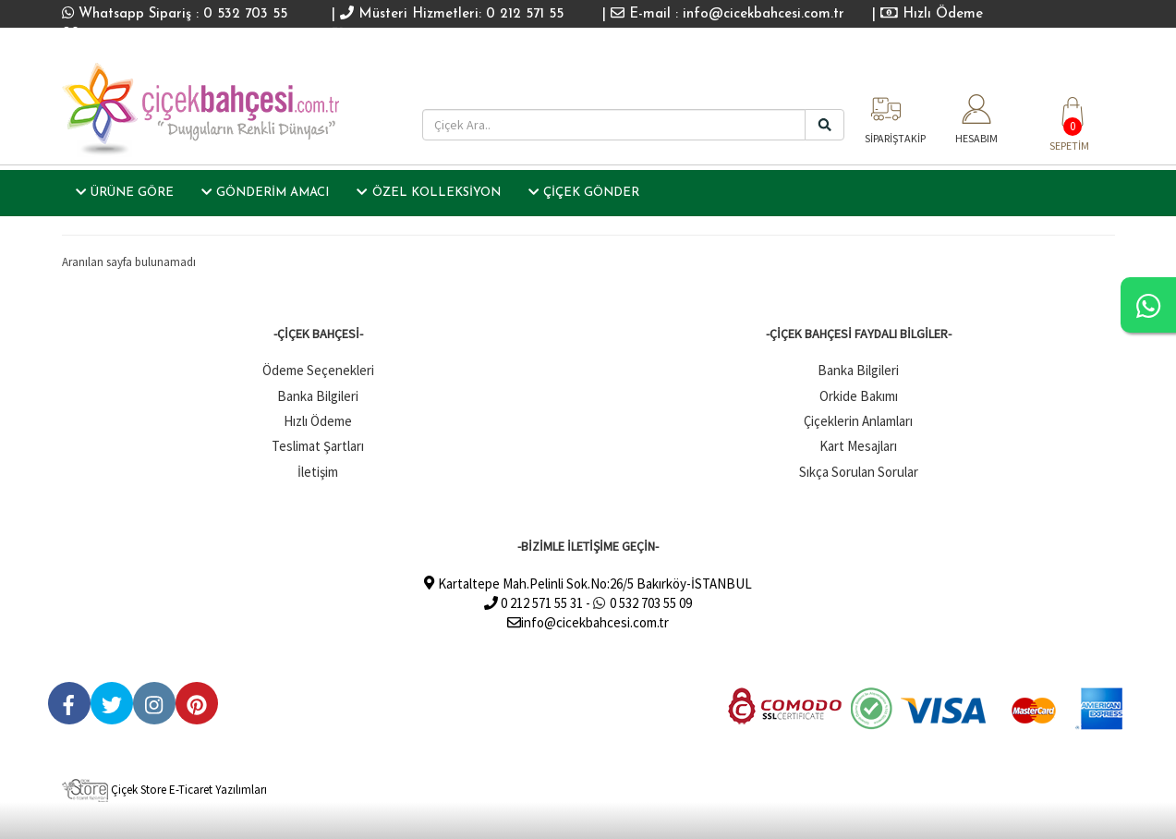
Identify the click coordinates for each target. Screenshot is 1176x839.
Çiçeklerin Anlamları (858, 421)
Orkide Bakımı (858, 396)
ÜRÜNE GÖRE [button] (125, 192)
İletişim (317, 471)
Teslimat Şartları (318, 446)
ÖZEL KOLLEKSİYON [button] (428, 192)
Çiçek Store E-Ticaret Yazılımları (164, 789)
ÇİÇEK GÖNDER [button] (583, 192)
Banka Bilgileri (317, 396)
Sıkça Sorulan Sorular (858, 471)
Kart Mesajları (858, 446)
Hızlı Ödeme (931, 14)
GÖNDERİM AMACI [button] (265, 192)
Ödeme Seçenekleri (318, 370)
